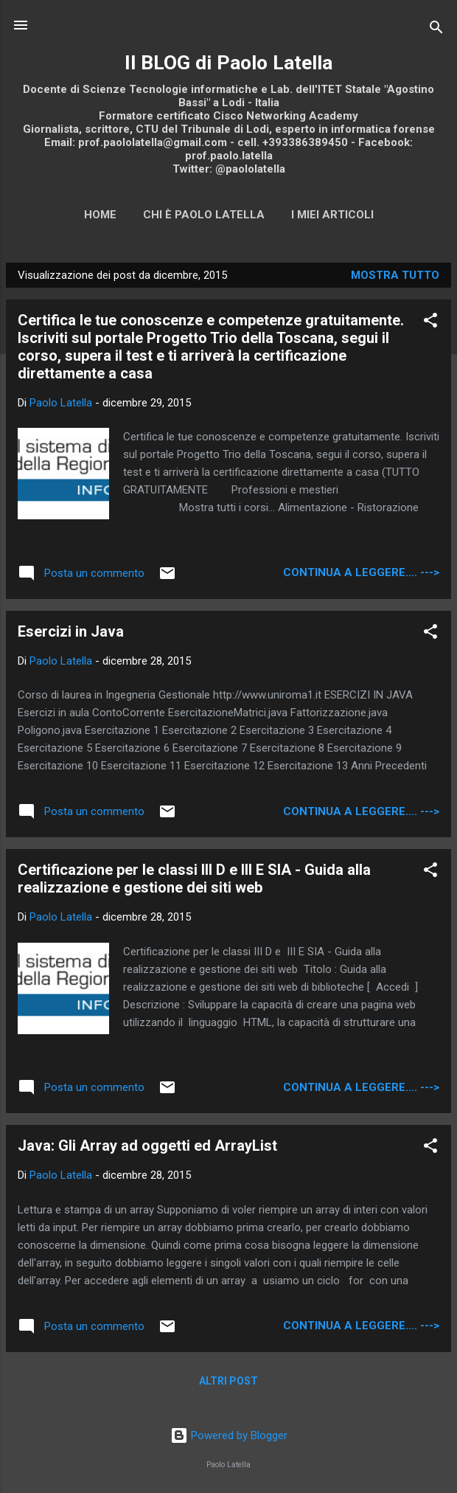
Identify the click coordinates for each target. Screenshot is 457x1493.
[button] (430, 322)
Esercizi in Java (71, 631)
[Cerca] (436, 29)
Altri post (228, 1381)
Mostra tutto (395, 275)
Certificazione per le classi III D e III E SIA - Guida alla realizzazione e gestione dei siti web (194, 878)
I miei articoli (332, 214)
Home (100, 214)
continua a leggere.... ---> (361, 572)
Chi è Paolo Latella (204, 214)
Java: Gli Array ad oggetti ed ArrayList (147, 1145)
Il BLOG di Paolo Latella (228, 63)
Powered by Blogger (228, 1435)
